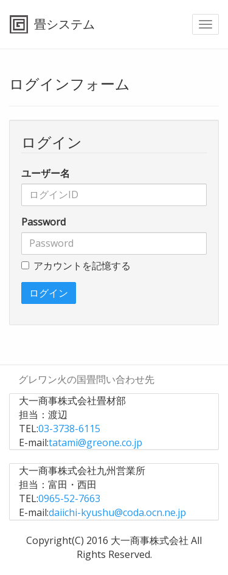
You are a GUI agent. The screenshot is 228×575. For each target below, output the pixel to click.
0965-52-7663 (69, 498)
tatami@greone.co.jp (95, 442)
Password (43, 222)
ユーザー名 (45, 173)
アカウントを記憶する (76, 265)
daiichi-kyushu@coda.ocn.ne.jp (117, 512)
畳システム (64, 24)
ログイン (48, 293)
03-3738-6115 (69, 428)
